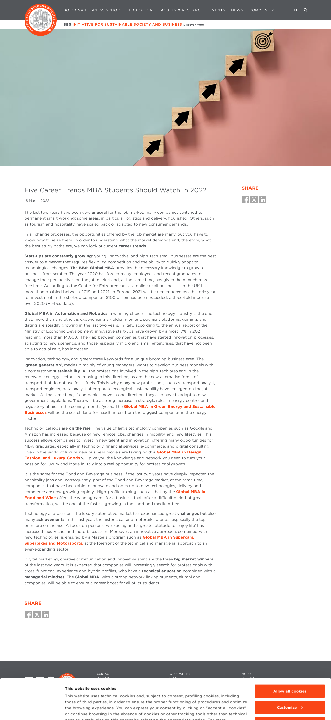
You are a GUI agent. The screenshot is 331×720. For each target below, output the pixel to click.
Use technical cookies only (289, 688)
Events (217, 10)
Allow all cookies (289, 656)
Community (261, 10)
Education (141, 10)
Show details (77, 710)
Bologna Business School (93, 10)
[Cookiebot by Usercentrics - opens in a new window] (32, 710)
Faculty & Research (181, 10)
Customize (290, 672)
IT (296, 10)
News (237, 10)
